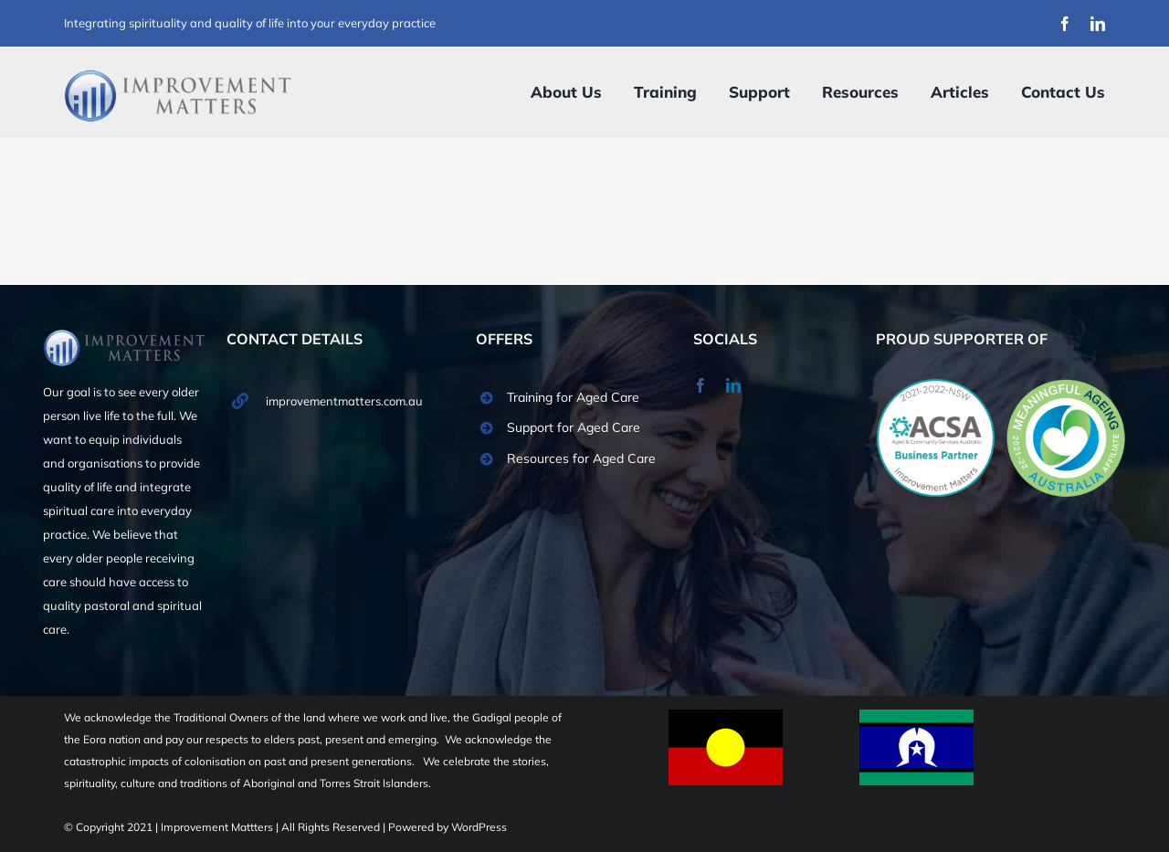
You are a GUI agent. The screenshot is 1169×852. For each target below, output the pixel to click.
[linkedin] (1097, 23)
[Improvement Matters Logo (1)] (178, 75)
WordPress (479, 827)
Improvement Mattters (218, 827)
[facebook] (1065, 23)
